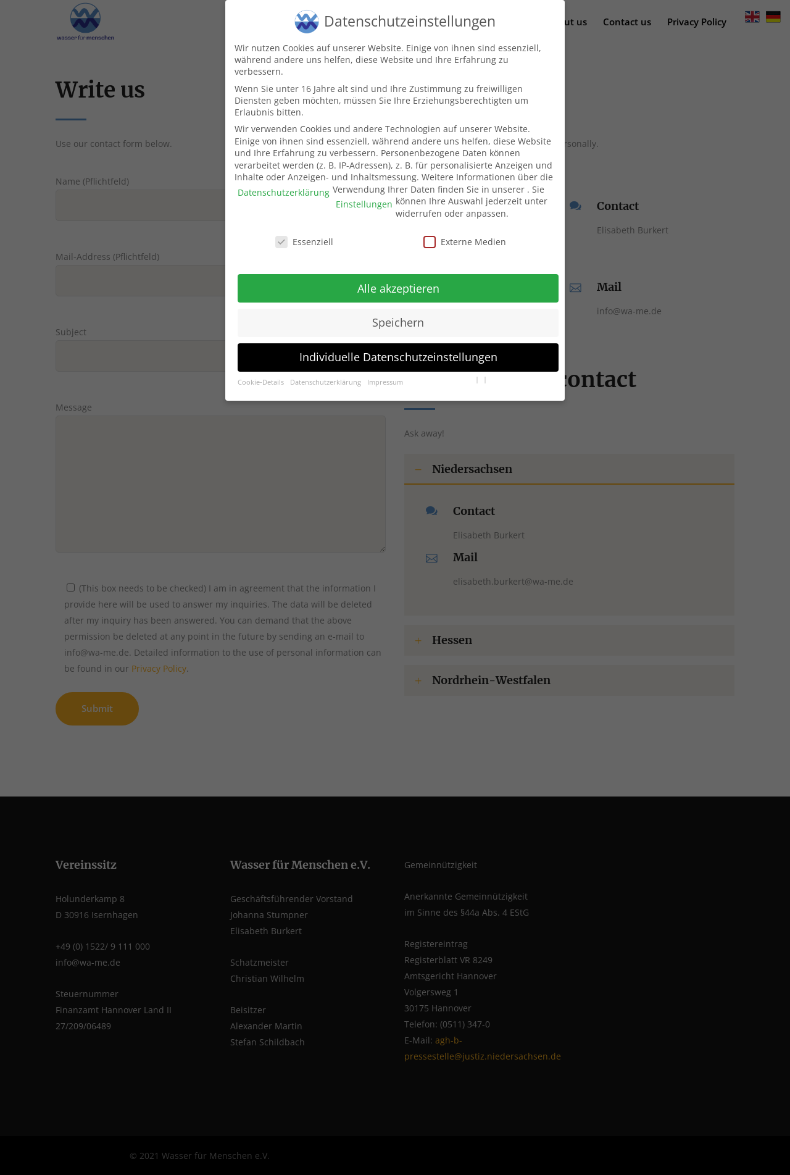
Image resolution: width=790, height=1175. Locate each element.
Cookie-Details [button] (261, 372)
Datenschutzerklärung (284, 182)
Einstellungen (364, 195)
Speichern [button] (398, 313)
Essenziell (304, 232)
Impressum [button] (385, 372)
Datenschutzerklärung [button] (325, 372)
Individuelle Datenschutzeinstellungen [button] (398, 347)
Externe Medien (464, 232)
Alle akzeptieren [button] (398, 278)
